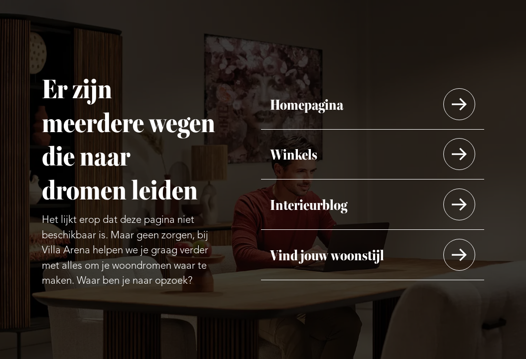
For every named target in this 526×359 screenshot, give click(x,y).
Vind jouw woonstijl (327, 254)
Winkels (293, 154)
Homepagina (306, 103)
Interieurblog (308, 204)
